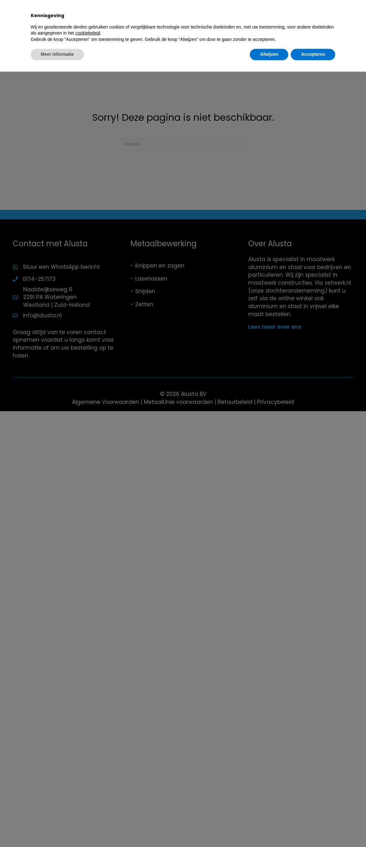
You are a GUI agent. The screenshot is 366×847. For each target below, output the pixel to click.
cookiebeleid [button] (87, 808)
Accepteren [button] (313, 829)
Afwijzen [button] (269, 829)
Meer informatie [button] (57, 829)
